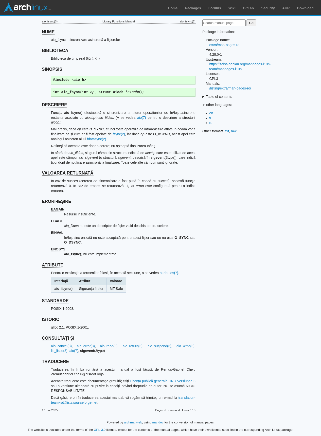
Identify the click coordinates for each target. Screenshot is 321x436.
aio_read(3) (109, 346)
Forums (214, 8)
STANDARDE (55, 300)
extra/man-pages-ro (224, 45)
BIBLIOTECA (55, 50)
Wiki (232, 8)
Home (173, 8)
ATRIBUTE (52, 264)
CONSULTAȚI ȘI (58, 338)
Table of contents (219, 97)
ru (210, 123)
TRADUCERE (55, 361)
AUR (286, 8)
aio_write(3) (186, 346)
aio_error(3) (86, 346)
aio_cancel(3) (61, 346)
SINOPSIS (52, 69)
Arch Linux (27, 7)
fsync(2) (119, 134)
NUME (48, 31)
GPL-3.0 (100, 430)
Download (305, 8)
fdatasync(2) (96, 139)
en (211, 113)
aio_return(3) (133, 346)
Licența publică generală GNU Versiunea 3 (163, 381)
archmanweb (133, 422)
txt (227, 131)
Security (268, 8)
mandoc (158, 422)
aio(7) (141, 118)
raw (234, 131)
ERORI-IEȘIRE (56, 201)
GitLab (248, 8)
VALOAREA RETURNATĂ (67, 173)
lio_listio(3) (59, 351)
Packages (193, 8)
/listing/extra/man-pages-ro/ (230, 88)
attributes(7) (169, 273)
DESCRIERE (54, 104)
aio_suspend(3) (160, 346)
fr (210, 118)
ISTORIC (50, 319)
